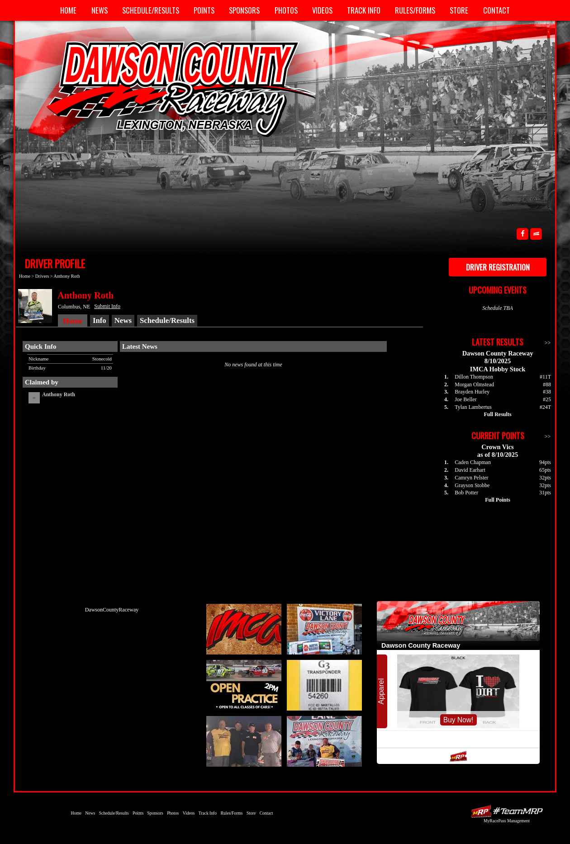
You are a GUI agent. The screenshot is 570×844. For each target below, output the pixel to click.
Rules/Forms (415, 10)
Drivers (42, 276)
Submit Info (107, 306)
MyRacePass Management (507, 820)
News (99, 10)
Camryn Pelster (471, 477)
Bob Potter (466, 492)
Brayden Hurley (472, 392)
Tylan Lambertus (473, 407)
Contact (496, 10)
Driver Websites (506, 811)
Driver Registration (498, 267)
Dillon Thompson (474, 377)
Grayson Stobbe (472, 485)
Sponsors (244, 10)
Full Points (497, 500)
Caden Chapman (473, 462)
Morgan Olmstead (474, 384)
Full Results (497, 414)
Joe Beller (465, 399)
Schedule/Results (150, 10)
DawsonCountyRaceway (112, 610)
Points (204, 10)
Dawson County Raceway (172, 88)
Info (99, 320)
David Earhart (470, 470)
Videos (322, 10)
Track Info (363, 10)
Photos (286, 10)
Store (459, 10)
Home (68, 10)
